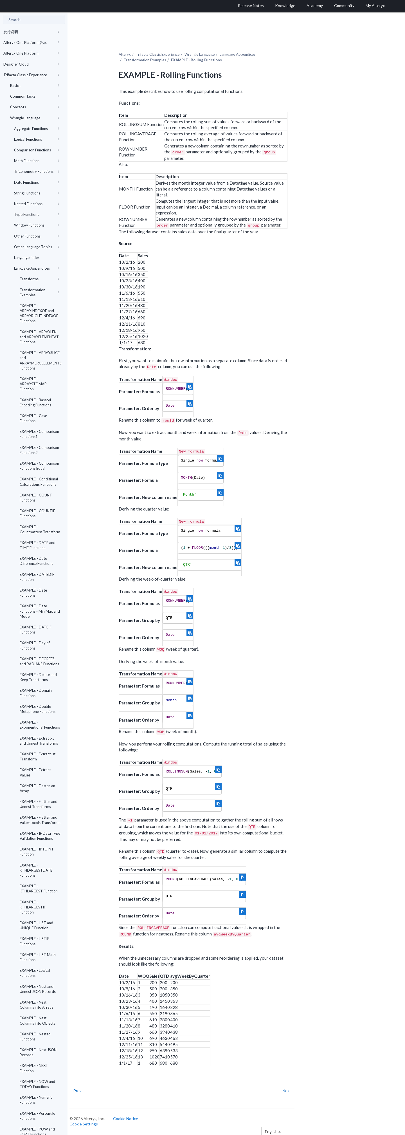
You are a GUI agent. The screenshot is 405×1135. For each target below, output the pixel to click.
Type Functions (36, 214)
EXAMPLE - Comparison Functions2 (39, 450)
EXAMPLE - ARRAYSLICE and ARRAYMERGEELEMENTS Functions (41, 360)
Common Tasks (34, 96)
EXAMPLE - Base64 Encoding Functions (35, 402)
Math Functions (36, 160)
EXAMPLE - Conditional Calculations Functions (39, 481)
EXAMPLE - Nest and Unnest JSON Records (38, 989)
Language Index (27, 257)
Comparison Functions (36, 150)
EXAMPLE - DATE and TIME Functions (37, 545)
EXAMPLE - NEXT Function (34, 1068)
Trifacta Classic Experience (31, 75)
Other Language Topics (36, 247)
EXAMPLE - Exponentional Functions (40, 724)
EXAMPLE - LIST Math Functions (38, 957)
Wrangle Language (34, 118)
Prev (82, 1089)
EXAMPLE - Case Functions (33, 418)
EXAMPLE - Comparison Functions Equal (39, 466)
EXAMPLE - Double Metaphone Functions (37, 709)
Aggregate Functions (36, 128)
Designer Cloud (31, 64)
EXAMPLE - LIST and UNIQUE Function (36, 925)
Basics (34, 85)
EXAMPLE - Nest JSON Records (38, 1052)
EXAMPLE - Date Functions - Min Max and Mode (40, 611)
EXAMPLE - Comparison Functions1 (39, 434)
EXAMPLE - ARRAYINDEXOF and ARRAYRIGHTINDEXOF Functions (39, 313)
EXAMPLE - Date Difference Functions (36, 561)
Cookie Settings (89, 1122)
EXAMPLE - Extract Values (35, 772)
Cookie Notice (130, 1117)
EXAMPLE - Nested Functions (35, 1036)
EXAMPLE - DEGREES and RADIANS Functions (39, 661)
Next (291, 1089)
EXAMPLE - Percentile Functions (37, 1116)
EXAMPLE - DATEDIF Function (37, 577)
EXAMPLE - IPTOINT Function (37, 851)
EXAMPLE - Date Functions (33, 592)
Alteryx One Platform (31, 53)
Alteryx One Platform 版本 (31, 42)
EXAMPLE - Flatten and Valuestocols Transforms (40, 820)
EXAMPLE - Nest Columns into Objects (37, 1020)
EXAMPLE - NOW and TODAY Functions (37, 1084)
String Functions (36, 193)
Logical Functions (36, 139)
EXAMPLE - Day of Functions (35, 645)
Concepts (34, 107)
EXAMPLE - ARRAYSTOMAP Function (33, 384)
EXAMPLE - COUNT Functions (36, 497)
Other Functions (36, 236)
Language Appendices (36, 268)
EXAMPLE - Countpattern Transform (40, 529)
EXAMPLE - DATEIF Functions (35, 629)
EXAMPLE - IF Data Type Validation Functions (40, 836)
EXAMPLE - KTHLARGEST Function (39, 888)
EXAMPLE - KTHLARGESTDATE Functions (36, 870)
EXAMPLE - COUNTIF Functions (37, 513)
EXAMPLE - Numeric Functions (36, 1100)
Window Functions (36, 225)
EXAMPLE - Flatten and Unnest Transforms (38, 804)
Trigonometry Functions (36, 171)
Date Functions (36, 182)
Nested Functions (36, 204)
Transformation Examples (39, 292)
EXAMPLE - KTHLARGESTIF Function (33, 907)
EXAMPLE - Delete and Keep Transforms (38, 677)
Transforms (39, 279)
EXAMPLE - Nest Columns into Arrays (36, 1004)
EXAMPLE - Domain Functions (36, 693)
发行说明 (31, 32)
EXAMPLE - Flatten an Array (37, 788)
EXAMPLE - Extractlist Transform (37, 756)
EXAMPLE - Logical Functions (35, 973)
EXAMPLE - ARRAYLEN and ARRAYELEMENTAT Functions (39, 337)
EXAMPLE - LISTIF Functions (34, 941)
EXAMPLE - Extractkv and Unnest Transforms (39, 741)
